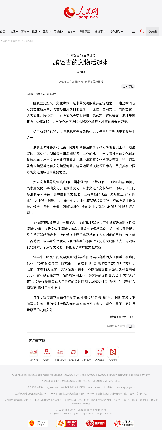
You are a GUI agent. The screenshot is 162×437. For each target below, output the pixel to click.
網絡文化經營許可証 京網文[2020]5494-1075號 (66, 400)
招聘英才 (58, 375)
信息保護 (134, 375)
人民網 (3, 41)
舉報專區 (84, 31)
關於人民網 (35, 375)
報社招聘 (47, 375)
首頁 (2, 31)
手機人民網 (60, 353)
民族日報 (98, 81)
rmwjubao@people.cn (125, 387)
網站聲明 (113, 375)
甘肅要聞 (28, 41)
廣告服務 (69, 375)
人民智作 (113, 353)
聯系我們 (145, 375)
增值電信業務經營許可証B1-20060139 (76, 393)
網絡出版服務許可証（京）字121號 (108, 400)
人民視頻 (86, 353)
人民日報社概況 (19, 375)
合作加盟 (80, 375)
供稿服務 (91, 375)
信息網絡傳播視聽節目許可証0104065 (23, 400)
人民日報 (33, 353)
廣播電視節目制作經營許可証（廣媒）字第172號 (122, 393)
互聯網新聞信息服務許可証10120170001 (35, 393)
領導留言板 (73, 353)
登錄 (154, 31)
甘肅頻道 (15, 41)
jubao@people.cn (113, 381)
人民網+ (46, 353)
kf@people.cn (52, 387)
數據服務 (102, 375)
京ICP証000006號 (136, 400)
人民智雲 (99, 353)
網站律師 (123, 375)
